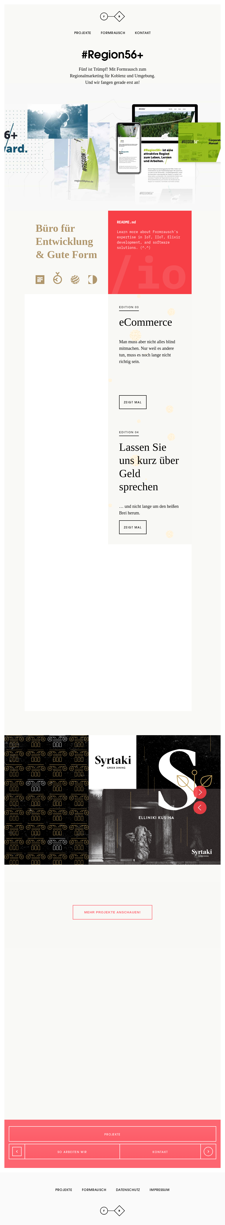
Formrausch (113, 33)
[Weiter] (168, 1151)
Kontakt (143, 33)
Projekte (82, 33)
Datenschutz (128, 1190)
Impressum (160, 1190)
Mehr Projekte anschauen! (112, 912)
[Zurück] (64, 1151)
